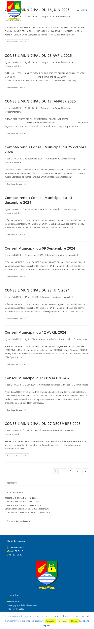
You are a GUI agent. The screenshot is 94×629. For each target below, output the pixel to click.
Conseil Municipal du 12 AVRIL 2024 (35, 332)
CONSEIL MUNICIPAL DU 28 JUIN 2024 (37, 290)
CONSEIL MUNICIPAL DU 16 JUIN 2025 (21, 498)
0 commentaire (13, 66)
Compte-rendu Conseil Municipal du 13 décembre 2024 (29, 512)
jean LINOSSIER (13, 62)
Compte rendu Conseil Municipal (56, 62)
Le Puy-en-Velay (15, 609)
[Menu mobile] (82, 9)
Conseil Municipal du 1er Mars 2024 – (37, 378)
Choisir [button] (74, 621)
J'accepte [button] (50, 621)
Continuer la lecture (18, 42)
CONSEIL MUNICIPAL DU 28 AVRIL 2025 (38, 55)
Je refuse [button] (62, 621)
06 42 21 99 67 (15, 554)
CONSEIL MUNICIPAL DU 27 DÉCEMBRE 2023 (43, 423)
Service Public (14, 601)
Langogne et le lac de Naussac (22, 605)
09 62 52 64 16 (16, 551)
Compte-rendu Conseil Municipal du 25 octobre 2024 (28, 508)
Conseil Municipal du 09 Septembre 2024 (40, 248)
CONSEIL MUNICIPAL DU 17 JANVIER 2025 (40, 101)
